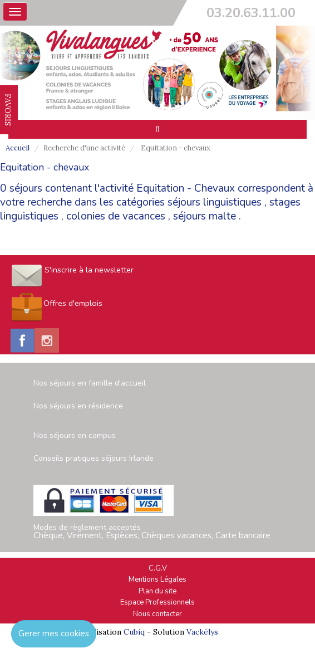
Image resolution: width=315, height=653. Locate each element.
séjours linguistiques (215, 202)
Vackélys (202, 632)
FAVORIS (8, 110)
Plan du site (157, 591)
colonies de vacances (115, 216)
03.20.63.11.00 (251, 13)
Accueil (17, 148)
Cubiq (134, 632)
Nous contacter (157, 614)
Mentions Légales (157, 579)
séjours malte (204, 216)
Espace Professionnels (157, 602)
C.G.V (158, 568)
